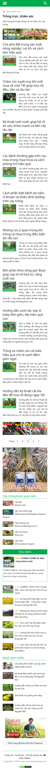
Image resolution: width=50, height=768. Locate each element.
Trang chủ (8, 755)
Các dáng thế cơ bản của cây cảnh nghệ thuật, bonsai (24, 665)
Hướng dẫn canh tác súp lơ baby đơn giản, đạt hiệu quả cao (23, 314)
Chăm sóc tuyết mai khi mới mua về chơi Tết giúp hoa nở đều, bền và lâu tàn (23, 85)
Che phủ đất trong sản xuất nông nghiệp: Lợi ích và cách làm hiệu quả (23, 48)
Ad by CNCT (43, 30)
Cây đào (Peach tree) (14, 503)
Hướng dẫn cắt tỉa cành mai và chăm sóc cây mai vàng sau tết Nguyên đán (23, 708)
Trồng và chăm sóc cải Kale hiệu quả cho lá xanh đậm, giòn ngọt (22, 355)
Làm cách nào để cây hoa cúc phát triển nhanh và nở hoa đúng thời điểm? (25, 647)
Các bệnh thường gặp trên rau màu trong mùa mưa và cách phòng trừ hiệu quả (24, 160)
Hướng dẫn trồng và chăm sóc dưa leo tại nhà (25, 687)
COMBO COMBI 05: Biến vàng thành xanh (24, 562)
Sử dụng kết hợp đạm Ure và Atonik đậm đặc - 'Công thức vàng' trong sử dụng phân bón (25, 601)
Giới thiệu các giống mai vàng (22, 697)
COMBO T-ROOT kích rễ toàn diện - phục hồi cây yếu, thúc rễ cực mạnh (25, 589)
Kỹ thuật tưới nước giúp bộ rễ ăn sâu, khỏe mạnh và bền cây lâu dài (24, 126)
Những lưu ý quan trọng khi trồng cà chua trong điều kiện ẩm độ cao (24, 234)
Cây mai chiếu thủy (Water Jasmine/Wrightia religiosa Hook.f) (24, 513)
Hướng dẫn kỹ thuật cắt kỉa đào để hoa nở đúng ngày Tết (24, 393)
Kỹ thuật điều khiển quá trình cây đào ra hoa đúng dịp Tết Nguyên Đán (24, 676)
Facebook (19, 755)
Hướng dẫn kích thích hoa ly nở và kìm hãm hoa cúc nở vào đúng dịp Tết (24, 635)
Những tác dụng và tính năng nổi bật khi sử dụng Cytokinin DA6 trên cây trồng (25, 613)
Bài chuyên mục (14, 11)
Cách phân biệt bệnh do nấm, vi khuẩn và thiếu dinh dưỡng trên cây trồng (24, 197)
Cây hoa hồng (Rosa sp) (15, 533)
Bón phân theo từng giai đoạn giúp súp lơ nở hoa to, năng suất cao (24, 274)
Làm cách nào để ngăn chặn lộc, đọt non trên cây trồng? (24, 624)
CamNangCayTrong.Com (25, 3)
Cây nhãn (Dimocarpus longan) (18, 542)
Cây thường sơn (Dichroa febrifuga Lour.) (20, 524)
